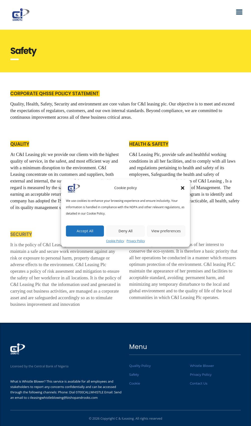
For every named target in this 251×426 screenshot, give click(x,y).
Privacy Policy (135, 241)
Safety (134, 374)
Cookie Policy (115, 241)
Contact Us (198, 383)
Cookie (134, 383)
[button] (182, 187)
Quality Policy (140, 366)
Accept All (85, 230)
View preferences (166, 230)
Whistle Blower (202, 366)
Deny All (126, 230)
